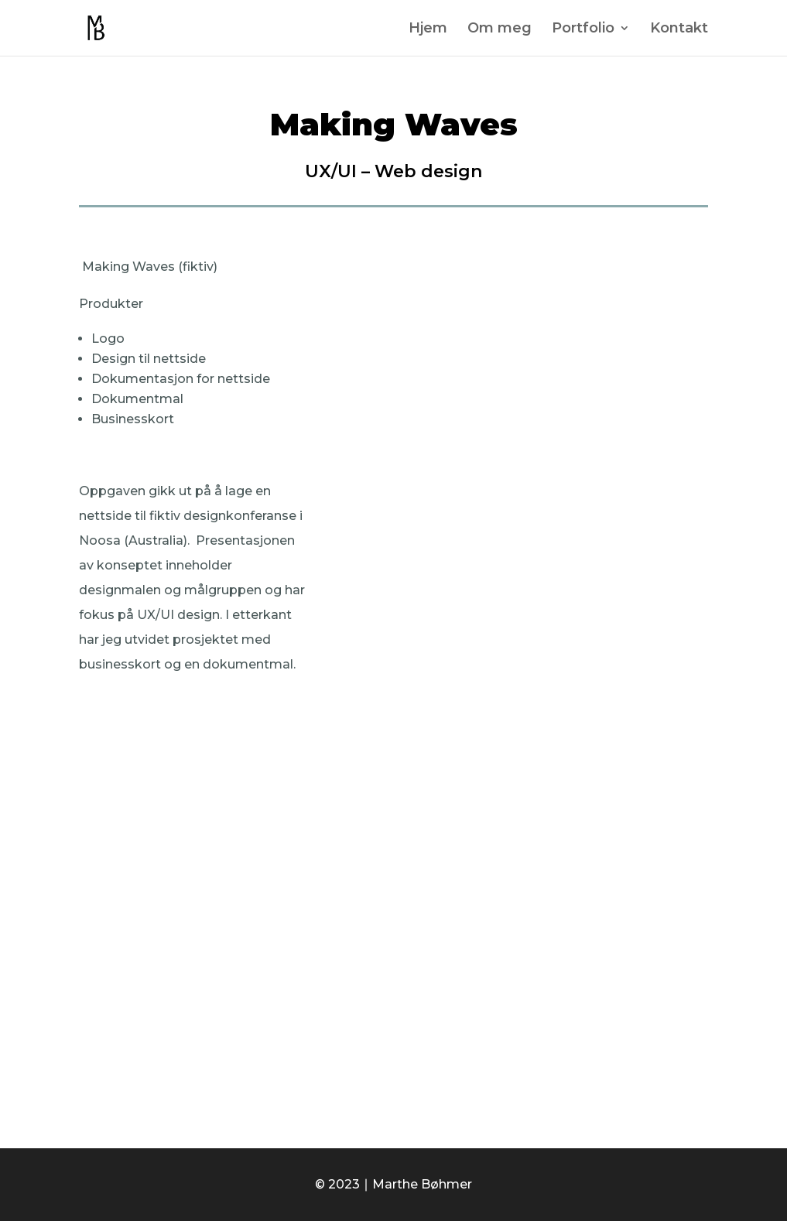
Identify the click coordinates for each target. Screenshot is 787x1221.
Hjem (428, 29)
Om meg (499, 29)
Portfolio (583, 29)
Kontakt (679, 29)
